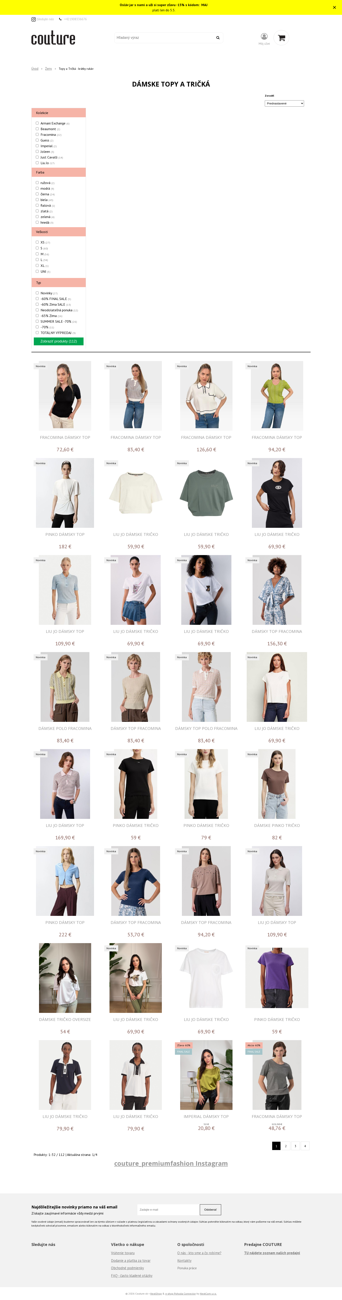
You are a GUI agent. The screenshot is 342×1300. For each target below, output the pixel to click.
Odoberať (210, 1209)
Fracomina (51, 134)
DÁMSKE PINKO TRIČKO (277, 825)
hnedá (47, 222)
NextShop (156, 1293)
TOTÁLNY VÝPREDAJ (58, 333)
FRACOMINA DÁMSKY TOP (65, 437)
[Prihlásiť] (264, 38)
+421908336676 (75, 19)
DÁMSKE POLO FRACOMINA (65, 728)
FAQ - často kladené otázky (131, 1275)
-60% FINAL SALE (56, 298)
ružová (48, 183)
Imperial (49, 146)
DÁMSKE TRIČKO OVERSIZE (65, 1019)
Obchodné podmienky (127, 1268)
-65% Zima (51, 315)
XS (45, 242)
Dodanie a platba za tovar (130, 1260)
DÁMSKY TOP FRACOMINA (277, 631)
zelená (48, 217)
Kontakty (184, 1260)
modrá (47, 188)
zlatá (47, 211)
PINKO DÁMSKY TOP (65, 534)
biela (47, 200)
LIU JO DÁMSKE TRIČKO (135, 534)
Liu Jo (48, 163)
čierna (48, 194)
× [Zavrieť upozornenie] (335, 7)
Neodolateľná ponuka (59, 310)
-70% (47, 327)
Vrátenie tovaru (123, 1253)
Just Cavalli (52, 157)
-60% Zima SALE (56, 304)
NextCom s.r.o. (208, 1293)
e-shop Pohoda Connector (180, 1293)
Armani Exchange (55, 123)
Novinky (49, 293)
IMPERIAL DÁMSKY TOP (206, 1116)
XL (45, 265)
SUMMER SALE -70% (59, 321)
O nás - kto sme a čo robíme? (199, 1253)
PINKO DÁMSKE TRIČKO (136, 825)
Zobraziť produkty (59, 341)
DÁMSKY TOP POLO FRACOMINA (206, 728)
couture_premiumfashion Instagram (171, 1163)
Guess (47, 140)
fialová (48, 205)
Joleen (47, 151)
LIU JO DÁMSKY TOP (65, 631)
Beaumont (50, 129)
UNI (45, 271)
